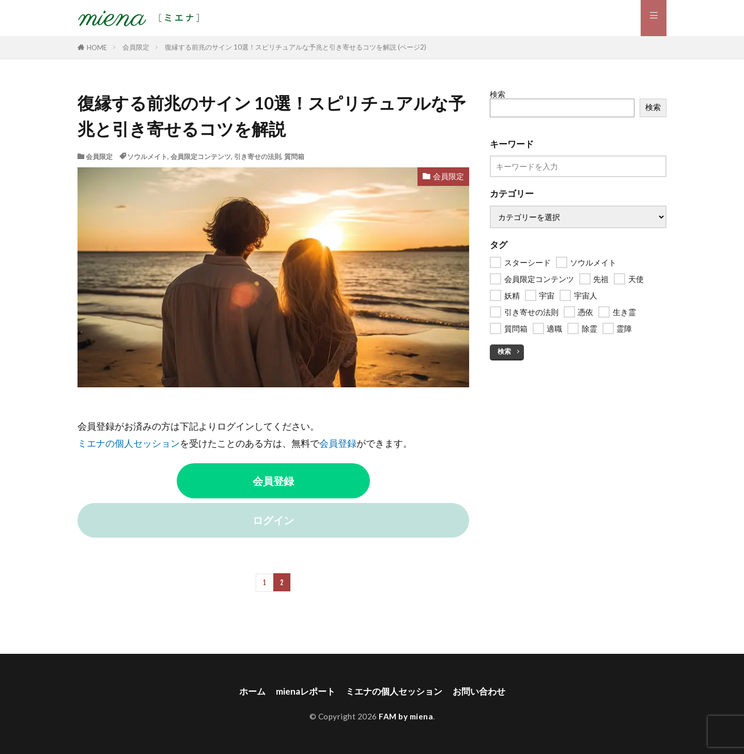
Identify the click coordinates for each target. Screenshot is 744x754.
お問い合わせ (484, 690)
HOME (97, 47)
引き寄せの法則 (257, 156)
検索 (497, 94)
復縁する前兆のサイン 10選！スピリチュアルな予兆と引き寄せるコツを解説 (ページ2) (295, 47)
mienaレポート (302, 690)
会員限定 (135, 47)
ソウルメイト (147, 156)
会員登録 (338, 443)
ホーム (247, 690)
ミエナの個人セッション (129, 443)
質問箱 (294, 156)
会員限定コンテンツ (201, 156)
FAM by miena (405, 715)
